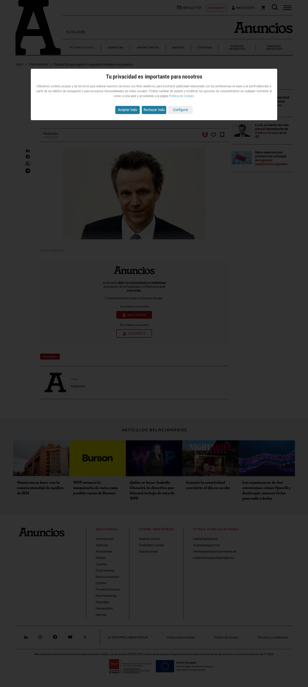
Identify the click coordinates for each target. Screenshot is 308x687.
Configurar (180, 110)
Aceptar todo (127, 110)
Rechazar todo (154, 110)
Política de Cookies (181, 96)
